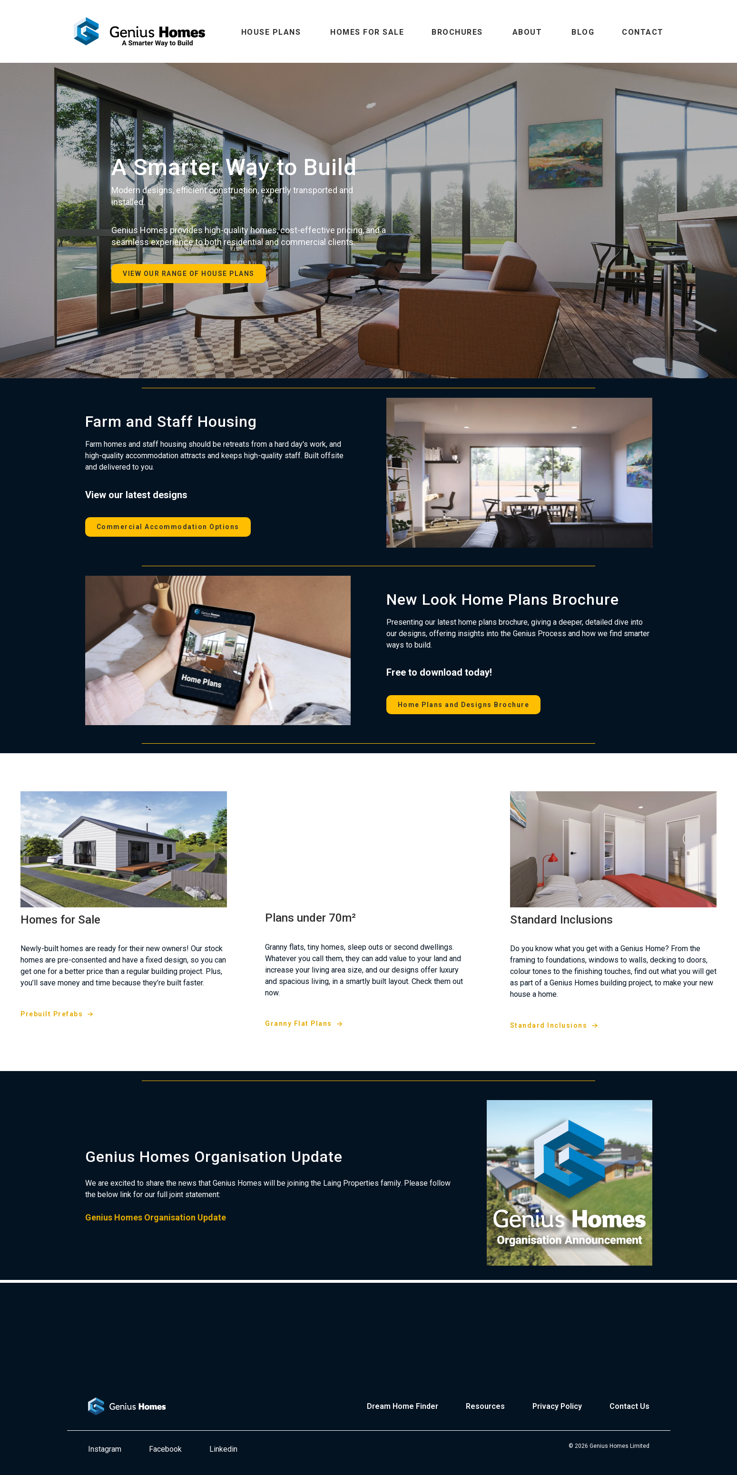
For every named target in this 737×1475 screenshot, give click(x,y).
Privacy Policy (557, 1406)
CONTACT (643, 32)
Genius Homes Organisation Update (155, 1217)
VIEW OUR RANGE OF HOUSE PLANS (189, 273)
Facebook (165, 1449)
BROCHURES (457, 32)
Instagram (104, 1449)
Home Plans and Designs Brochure (464, 704)
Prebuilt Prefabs (51, 1014)
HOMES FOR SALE (367, 32)
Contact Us (629, 1406)
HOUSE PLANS (271, 32)
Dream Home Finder (402, 1406)
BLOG (582, 32)
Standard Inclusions (549, 1025)
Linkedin (223, 1449)
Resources (485, 1406)
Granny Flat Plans (298, 1023)
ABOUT (527, 32)
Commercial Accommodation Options (168, 527)
